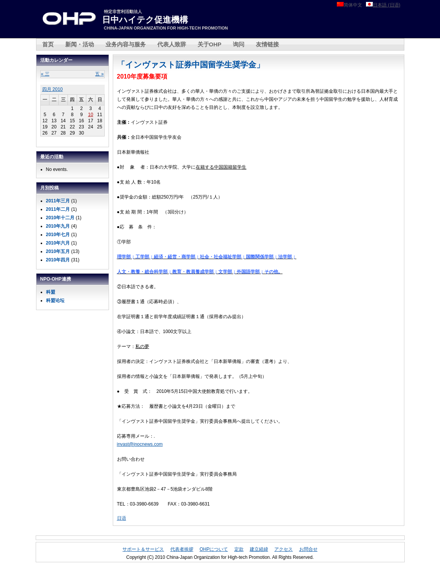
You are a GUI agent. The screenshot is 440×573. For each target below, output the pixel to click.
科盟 (50, 292)
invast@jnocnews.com (140, 444)
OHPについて (213, 549)
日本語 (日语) (386, 5)
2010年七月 (58, 234)
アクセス (283, 549)
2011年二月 (58, 209)
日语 (121, 518)
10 (90, 114)
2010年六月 (58, 243)
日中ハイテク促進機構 (145, 20)
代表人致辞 (171, 44)
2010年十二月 (60, 217)
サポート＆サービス (143, 549)
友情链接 (267, 44)
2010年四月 (58, 260)
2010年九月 (58, 226)
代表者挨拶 (181, 549)
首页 (48, 44)
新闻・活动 (79, 44)
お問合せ (308, 549)
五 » (99, 74)
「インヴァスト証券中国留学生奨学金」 (190, 64)
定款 (239, 549)
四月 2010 (52, 89)
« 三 (45, 74)
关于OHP (210, 44)
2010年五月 (58, 251)
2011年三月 (58, 201)
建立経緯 (259, 549)
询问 (238, 44)
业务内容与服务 (125, 44)
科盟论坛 (55, 300)
